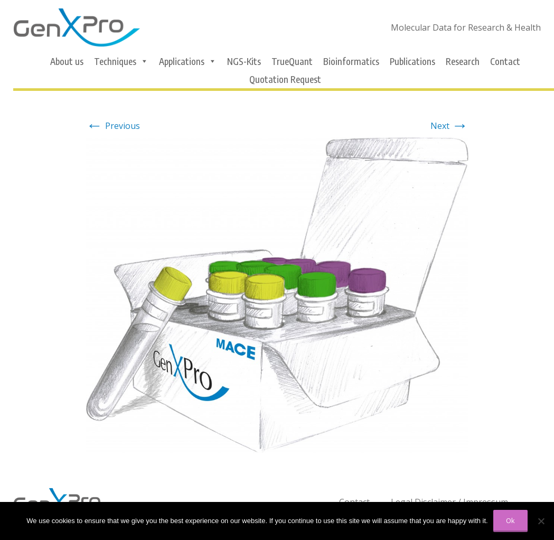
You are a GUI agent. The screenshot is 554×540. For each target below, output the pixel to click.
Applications (188, 61)
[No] (541, 521)
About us (66, 61)
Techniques (121, 61)
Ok (510, 520)
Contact (505, 61)
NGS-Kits (244, 61)
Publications (412, 61)
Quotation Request (285, 79)
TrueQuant (292, 61)
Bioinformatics (351, 61)
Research (463, 61)
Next (449, 126)
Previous (113, 126)
